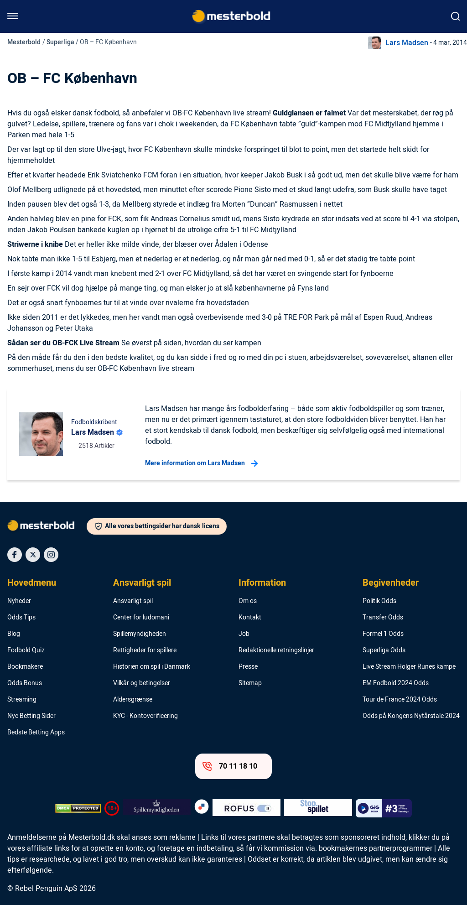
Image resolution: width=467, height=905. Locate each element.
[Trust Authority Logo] (157, 808)
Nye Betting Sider (31, 716)
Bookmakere (25, 666)
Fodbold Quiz (26, 650)
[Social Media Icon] (14, 554)
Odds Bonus (24, 683)
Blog (13, 634)
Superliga (60, 42)
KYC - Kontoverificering (145, 716)
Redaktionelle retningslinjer (276, 650)
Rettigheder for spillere (144, 650)
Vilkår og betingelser (141, 683)
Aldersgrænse (132, 699)
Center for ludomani (141, 617)
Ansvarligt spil (142, 583)
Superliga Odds (384, 650)
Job (244, 634)
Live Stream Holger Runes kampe (409, 666)
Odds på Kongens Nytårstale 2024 (411, 716)
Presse (248, 666)
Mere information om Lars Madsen (201, 463)
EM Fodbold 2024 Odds (396, 683)
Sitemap (250, 683)
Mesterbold (24, 42)
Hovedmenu (31, 583)
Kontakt (250, 617)
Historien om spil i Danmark (151, 666)
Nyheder (19, 601)
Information (262, 583)
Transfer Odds (383, 617)
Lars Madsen (406, 42)
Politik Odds (379, 601)
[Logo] (47, 527)
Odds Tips (21, 617)
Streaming (21, 699)
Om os (248, 601)
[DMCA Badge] (78, 808)
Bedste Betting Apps (36, 732)
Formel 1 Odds (383, 634)
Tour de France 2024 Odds (400, 699)
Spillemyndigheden (139, 634)
